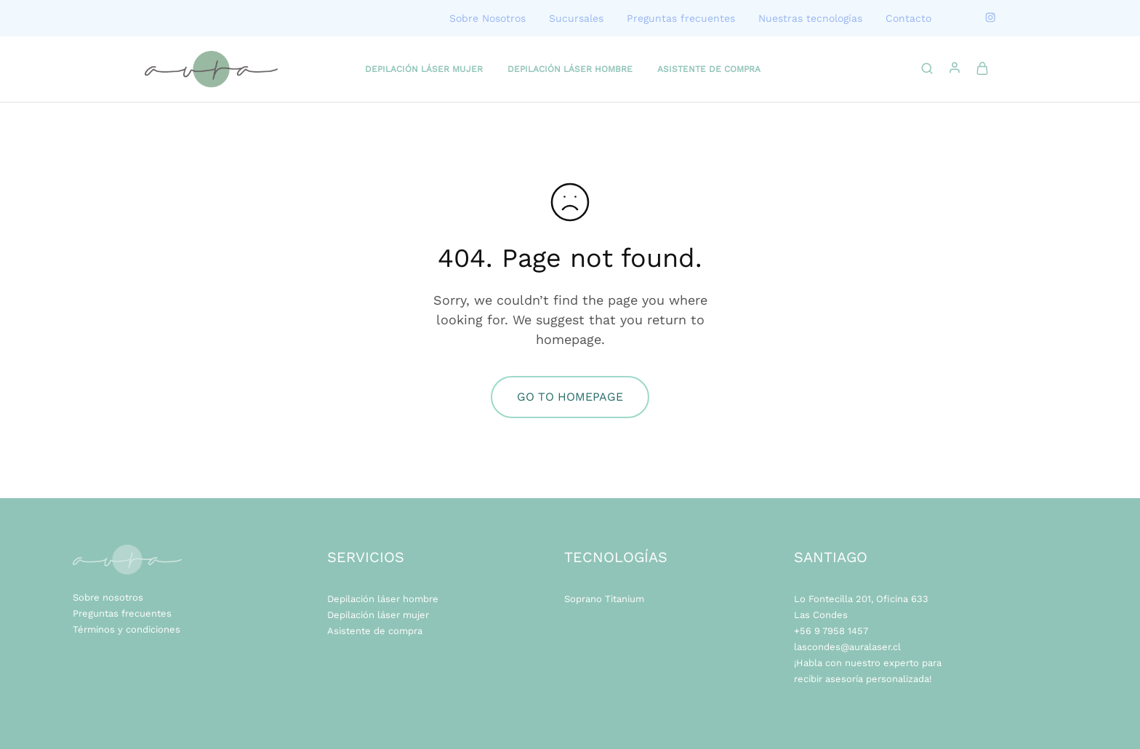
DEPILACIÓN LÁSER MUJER (424, 69)
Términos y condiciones (126, 629)
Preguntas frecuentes (681, 18)
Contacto (908, 18)
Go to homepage (570, 397)
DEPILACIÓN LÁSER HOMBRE (570, 69)
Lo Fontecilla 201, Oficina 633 (861, 598)
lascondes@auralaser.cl (847, 646)
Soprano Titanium (604, 598)
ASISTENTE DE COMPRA (708, 69)
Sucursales (576, 18)
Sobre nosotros (108, 597)
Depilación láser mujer (378, 614)
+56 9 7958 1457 (831, 630)
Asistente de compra (374, 630)
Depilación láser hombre (382, 598)
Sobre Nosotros (487, 18)
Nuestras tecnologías (810, 18)
